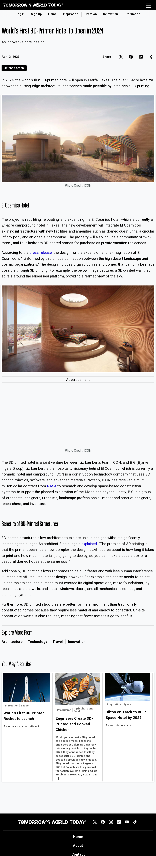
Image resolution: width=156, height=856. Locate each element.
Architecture (12, 641)
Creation (91, 14)
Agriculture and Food (83, 710)
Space (25, 705)
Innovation (110, 14)
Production (132, 14)
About (78, 845)
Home (52, 14)
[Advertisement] (78, 415)
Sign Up (36, 14)
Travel (57, 641)
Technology (37, 641)
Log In (20, 14)
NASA (51, 486)
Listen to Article (14, 68)
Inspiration (70, 14)
